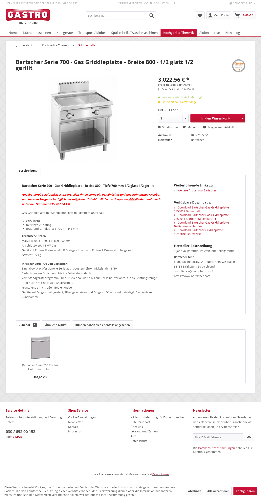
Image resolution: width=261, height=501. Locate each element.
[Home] (13, 32)
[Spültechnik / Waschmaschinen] (134, 32)
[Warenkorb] (244, 15)
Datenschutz (139, 441)
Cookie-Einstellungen (82, 417)
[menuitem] (121, 15)
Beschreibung (28, 170)
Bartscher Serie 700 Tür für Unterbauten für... (40, 367)
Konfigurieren (245, 491)
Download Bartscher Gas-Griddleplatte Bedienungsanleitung (201, 224)
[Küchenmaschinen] (37, 32)
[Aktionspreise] (210, 32)
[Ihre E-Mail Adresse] (218, 437)
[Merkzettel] (200, 15)
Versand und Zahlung (145, 431)
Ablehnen (194, 491)
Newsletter (75, 422)
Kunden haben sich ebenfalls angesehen (102, 325)
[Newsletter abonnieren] (249, 437)
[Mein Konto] (218, 15)
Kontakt (73, 427)
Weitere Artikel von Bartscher (195, 190)
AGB (133, 436)
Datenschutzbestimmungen (216, 448)
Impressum (75, 431)
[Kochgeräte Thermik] (179, 32)
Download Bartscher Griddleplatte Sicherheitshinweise (198, 232)
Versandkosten (160, 474)
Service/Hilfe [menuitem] (241, 3)
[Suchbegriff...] (121, 15)
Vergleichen (168, 127)
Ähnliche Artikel (56, 325)
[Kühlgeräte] (65, 32)
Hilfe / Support (140, 422)
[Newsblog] (233, 32)
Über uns (137, 427)
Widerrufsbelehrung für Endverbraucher (158, 417)
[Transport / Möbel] (92, 32)
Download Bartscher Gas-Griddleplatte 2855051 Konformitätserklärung (201, 217)
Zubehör (28, 325)
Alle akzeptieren (218, 491)
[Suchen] (151, 15)
